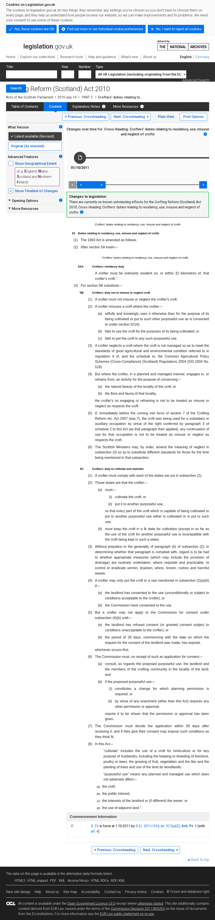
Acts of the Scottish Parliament (29, 97)
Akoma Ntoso (78, 881)
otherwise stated (150, 903)
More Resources (125, 107)
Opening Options (23, 200)
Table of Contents (24, 107)
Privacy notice (136, 892)
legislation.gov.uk (39, 45)
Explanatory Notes (86, 107)
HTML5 (20, 881)
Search (16, 88)
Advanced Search (195, 80)
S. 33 (95, 826)
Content (55, 107)
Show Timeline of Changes (36, 191)
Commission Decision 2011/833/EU (138, 909)
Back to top (200, 860)
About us (52, 892)
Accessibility (90, 892)
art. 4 (94, 831)
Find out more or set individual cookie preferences (105, 29)
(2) (178, 826)
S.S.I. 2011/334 (147, 826)
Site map (70, 892)
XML (62, 881)
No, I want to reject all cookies (178, 29)
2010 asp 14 (66, 97)
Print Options (193, 117)
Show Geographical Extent (36, 164)
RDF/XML (118, 881)
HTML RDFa (100, 881)
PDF (53, 881)
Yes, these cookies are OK (34, 29)
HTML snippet (37, 881)
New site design (18, 892)
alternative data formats (84, 874)
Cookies (157, 892)
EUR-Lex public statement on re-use (127, 914)
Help (38, 892)
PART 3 (87, 97)
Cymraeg (202, 57)
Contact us (112, 892)
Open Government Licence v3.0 (91, 903)
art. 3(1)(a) (168, 826)
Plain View (166, 117)
